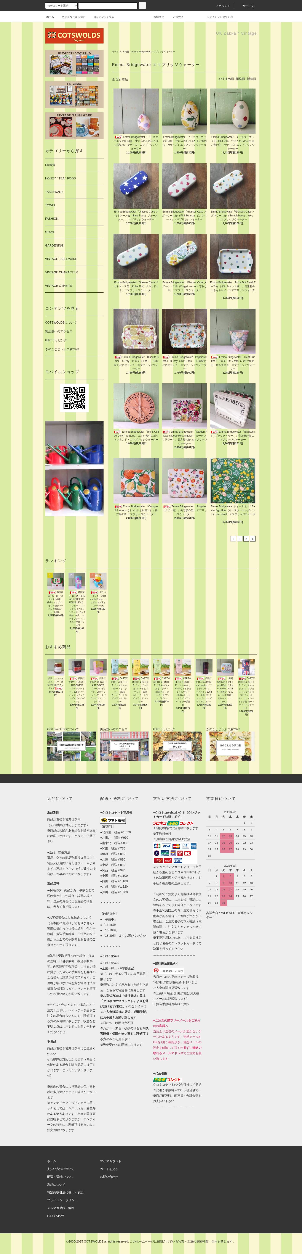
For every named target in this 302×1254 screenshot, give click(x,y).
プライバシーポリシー (62, 1200)
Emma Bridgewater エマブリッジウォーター (153, 51)
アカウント (220, 5)
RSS (50, 1215)
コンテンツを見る (101, 16)
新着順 (251, 79)
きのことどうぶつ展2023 (62, 349)
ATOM (60, 1215)
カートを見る (109, 1169)
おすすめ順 (226, 79)
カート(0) (246, 5)
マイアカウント (110, 1161)
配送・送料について (60, 1176)
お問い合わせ (109, 1176)
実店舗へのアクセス (58, 331)
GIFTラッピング (56, 340)
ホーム (50, 16)
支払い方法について (60, 1169)
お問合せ (161, 16)
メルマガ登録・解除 (60, 1208)
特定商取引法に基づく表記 (65, 1192)
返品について (56, 1184)
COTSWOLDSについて (61, 322)
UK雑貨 (125, 51)
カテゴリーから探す (71, 16)
